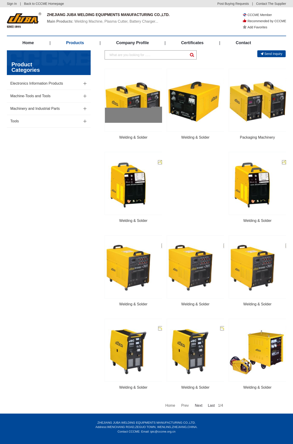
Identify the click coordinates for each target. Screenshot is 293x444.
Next (198, 405)
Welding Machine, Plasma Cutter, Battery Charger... (102, 21)
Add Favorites (255, 27)
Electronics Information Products (36, 83)
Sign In (12, 3)
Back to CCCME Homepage (44, 3)
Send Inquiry (271, 54)
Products (75, 42)
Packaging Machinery (257, 137)
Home (28, 42)
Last (211, 405)
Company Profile (132, 42)
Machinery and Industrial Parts (35, 108)
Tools (14, 121)
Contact (243, 42)
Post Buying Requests (233, 3)
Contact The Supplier (271, 3)
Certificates (192, 42)
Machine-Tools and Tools (30, 96)
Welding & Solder (133, 137)
